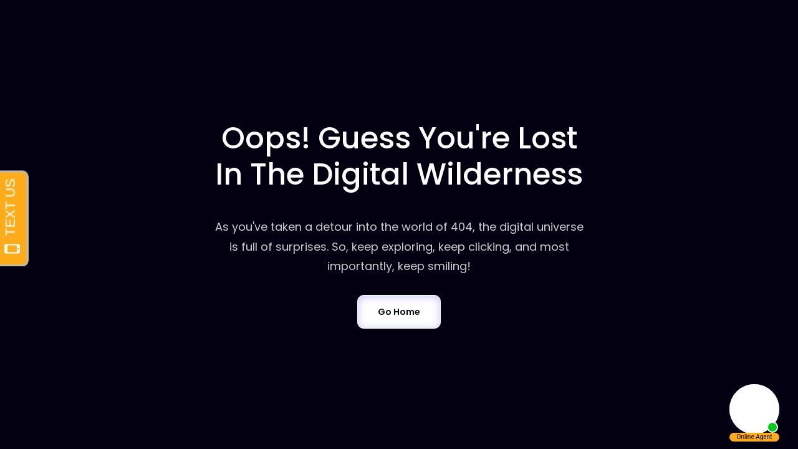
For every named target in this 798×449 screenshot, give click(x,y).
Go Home (399, 312)
